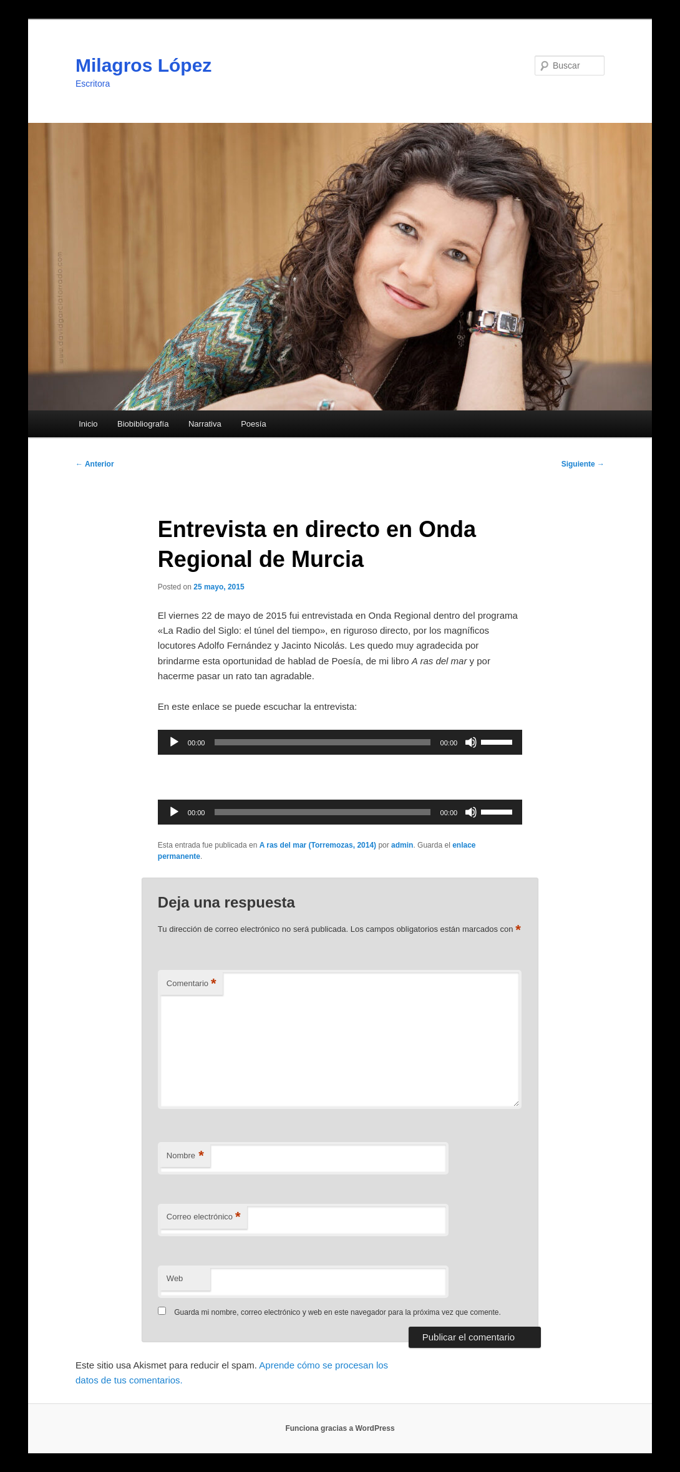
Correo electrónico (204, 1217)
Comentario (191, 984)
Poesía (253, 424)
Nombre (185, 1156)
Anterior (94, 464)
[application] (340, 742)
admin (402, 845)
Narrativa (204, 424)
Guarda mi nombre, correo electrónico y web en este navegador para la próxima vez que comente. (337, 1312)
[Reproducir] (174, 742)
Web (175, 1278)
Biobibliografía (142, 424)
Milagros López (143, 65)
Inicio (88, 424)
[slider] (322, 742)
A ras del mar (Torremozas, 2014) (318, 845)
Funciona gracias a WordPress (339, 1428)
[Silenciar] (471, 742)
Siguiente (583, 464)
